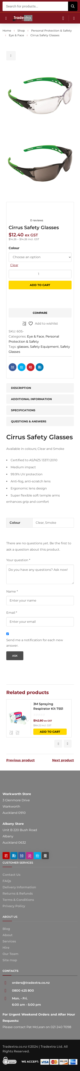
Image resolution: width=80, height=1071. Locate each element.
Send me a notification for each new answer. (34, 642)
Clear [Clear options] (14, 265)
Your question (18, 560)
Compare (40, 313)
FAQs (7, 881)
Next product (63, 760)
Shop (21, 30)
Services (9, 941)
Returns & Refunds (18, 893)
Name (12, 591)
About (8, 935)
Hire (6, 947)
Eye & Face (16, 35)
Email (11, 612)
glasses (23, 347)
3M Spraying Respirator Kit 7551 (48, 706)
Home (7, 30)
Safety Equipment (44, 347)
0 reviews (36, 220)
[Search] (72, 6)
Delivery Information (19, 887)
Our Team (10, 954)
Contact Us (11, 875)
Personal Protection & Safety (51, 30)
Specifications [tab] (23, 410)
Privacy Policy (14, 906)
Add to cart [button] (50, 731)
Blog (6, 929)
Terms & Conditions (18, 900)
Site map (10, 960)
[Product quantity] (40, 274)
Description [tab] (21, 388)
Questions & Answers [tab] (28, 421)
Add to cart (40, 285)
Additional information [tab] (31, 399)
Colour (14, 248)
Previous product (20, 760)
